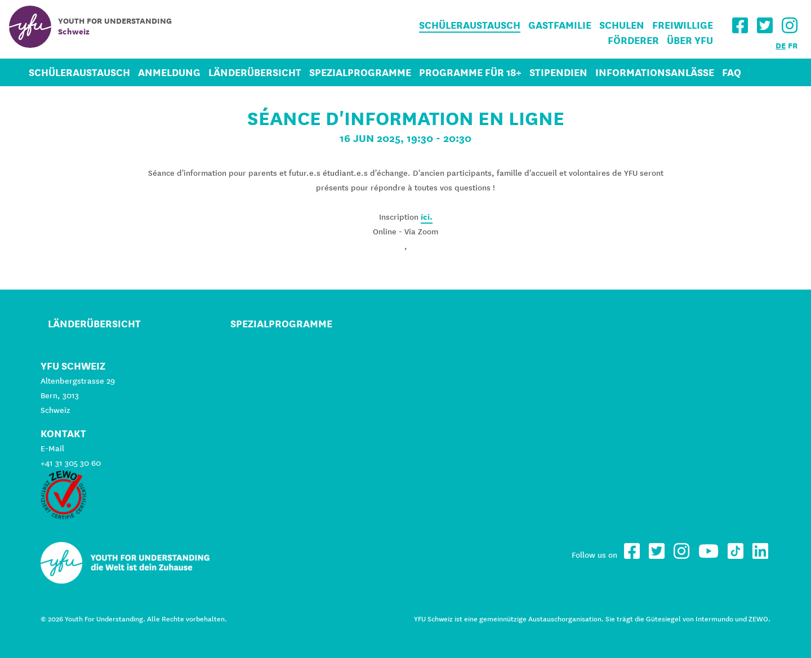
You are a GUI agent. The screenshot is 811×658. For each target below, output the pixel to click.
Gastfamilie (559, 25)
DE (781, 45)
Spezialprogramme (360, 72)
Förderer (633, 40)
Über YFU (690, 40)
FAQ (731, 72)
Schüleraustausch (469, 25)
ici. (427, 217)
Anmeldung (169, 72)
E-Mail (52, 448)
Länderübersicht (254, 72)
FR (792, 45)
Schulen (621, 25)
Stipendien (558, 72)
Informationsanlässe (654, 72)
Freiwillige (682, 25)
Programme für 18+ (470, 72)
